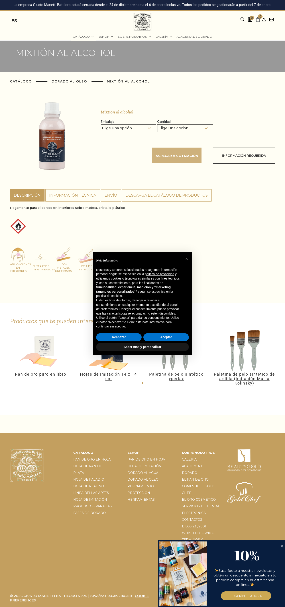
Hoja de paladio (88, 479)
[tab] (27, 195)
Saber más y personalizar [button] (142, 347)
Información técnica (72, 195)
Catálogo (83, 37)
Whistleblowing (198, 533)
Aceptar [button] (166, 337)
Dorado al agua (143, 473)
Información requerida (244, 156)
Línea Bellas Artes (91, 493)
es (14, 20)
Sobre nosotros (134, 37)
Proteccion (139, 493)
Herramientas (141, 500)
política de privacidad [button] (159, 274)
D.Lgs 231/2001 (194, 526)
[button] (142, 383)
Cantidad (164, 122)
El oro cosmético (199, 500)
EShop (105, 37)
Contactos (192, 520)
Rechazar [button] (119, 337)
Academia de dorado (194, 36)
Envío (111, 195)
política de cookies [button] (109, 296)
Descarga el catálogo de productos (167, 195)
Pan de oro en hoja (92, 459)
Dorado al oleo (143, 479)
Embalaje (107, 122)
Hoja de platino (88, 486)
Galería (164, 37)
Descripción (27, 195)
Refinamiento (141, 486)
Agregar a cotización (177, 156)
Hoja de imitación (90, 500)
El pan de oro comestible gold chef (198, 486)
